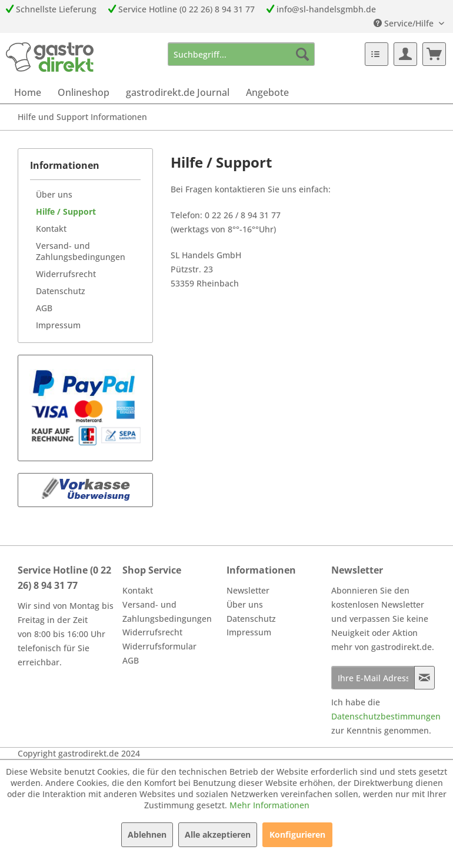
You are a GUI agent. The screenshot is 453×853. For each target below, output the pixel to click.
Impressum (58, 325)
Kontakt (51, 228)
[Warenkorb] (434, 54)
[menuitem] (241, 54)
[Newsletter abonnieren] (424, 677)
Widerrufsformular (159, 646)
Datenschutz (60, 290)
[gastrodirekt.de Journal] (178, 92)
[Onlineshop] (83, 92)
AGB (44, 308)
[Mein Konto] (405, 54)
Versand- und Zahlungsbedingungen (80, 251)
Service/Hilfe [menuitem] (405, 23)
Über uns (54, 194)
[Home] (27, 92)
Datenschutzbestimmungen (386, 716)
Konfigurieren (297, 834)
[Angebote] (267, 92)
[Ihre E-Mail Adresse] (373, 677)
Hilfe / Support (66, 211)
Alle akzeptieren (218, 834)
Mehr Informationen (269, 805)
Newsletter (247, 590)
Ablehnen (147, 834)
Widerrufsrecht (66, 273)
